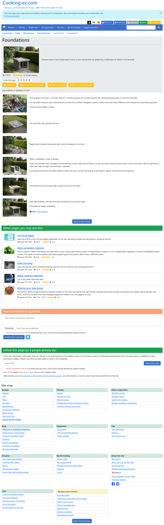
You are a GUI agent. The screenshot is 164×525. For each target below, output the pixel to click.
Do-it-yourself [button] (47, 27)
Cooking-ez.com (20, 2)
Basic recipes (7, 413)
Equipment (61, 429)
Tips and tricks (8, 416)
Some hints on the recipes (13, 433)
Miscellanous (28, 33)
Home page (7, 33)
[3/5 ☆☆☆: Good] (24, 80)
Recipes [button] (11, 27)
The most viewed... (10, 497)
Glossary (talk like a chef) (13, 436)
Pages (17, 33)
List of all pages (25, 235)
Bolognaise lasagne (65, 515)
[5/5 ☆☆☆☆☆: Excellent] (29, 80)
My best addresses (10, 449)
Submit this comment (14, 337)
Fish (4, 396)
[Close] (160, 13)
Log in (59, 472)
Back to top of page (82, 221)
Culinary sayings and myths (69, 406)
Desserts (6, 403)
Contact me (120, 22)
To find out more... (12, 16)
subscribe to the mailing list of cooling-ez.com (42, 376)
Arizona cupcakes (64, 512)
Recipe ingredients (10, 442)
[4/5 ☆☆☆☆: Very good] (27, 80)
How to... (115, 433)
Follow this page (57, 85)
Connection (154, 22)
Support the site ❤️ (92, 27)
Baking (60, 393)
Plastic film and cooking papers (15, 472)
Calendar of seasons (11, 446)
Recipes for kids (63, 396)
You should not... (119, 436)
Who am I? (107, 22)
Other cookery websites (30, 275)
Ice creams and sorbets (12, 459)
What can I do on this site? (123, 462)
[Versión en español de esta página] (98, 22)
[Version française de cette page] (94, 22)
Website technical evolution (123, 469)
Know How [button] (33, 27)
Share (142, 22)
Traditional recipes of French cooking (72, 403)
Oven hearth (42, 211)
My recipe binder (64, 462)
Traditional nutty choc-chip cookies (72, 498)
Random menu (118, 396)
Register (60, 469)
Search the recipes (119, 400)
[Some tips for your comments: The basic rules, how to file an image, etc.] (28, 337)
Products (6, 439)
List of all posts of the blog (13, 501)
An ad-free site (118, 465)
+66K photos (45, 7)
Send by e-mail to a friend (32, 85)
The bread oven (43, 33)
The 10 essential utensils (67, 433)
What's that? (62, 459)
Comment (9, 85)
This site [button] (60, 27)
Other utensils (63, 436)
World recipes (63, 400)
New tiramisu (62, 508)
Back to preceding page (81, 85)
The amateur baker (10, 469)
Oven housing (24, 263)
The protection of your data (123, 476)
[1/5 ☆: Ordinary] (18, 80)
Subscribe (132, 22)
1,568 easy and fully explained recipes (19, 7)
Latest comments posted (12, 494)
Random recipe (118, 393)
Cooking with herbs (10, 462)
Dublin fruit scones (65, 502)
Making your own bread (30, 288)
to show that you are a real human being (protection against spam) (45, 332)
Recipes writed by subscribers (124, 403)
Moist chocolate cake (66, 505)
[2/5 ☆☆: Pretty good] (21, 80)
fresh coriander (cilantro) (30, 247)
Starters (5, 393)
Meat (4, 400)
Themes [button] (22, 27)
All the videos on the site (12, 507)
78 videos (59, 7)
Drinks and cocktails (10, 409)
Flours (5, 465)
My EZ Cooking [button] (74, 27)
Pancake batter (63, 495)
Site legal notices (119, 479)
